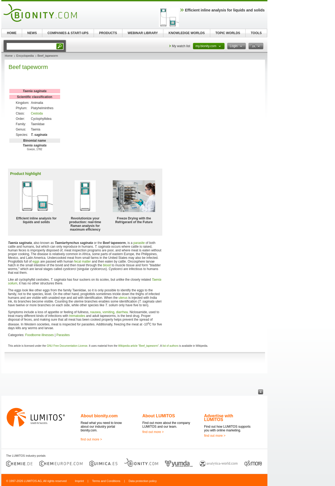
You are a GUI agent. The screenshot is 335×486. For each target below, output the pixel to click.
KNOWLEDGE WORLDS (187, 33)
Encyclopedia (25, 55)
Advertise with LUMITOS (218, 418)
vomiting (108, 312)
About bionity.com (99, 416)
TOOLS (256, 33)
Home (9, 55)
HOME (11, 33)
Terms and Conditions (106, 481)
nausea (95, 312)
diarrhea (122, 312)
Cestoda (37, 113)
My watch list (181, 46)
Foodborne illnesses (39, 335)
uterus (123, 298)
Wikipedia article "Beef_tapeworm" (138, 345)
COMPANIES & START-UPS (67, 33)
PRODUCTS (108, 33)
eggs (35, 261)
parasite (139, 243)
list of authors (170, 345)
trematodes (77, 316)
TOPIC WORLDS (227, 33)
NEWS (32, 33)
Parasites (63, 335)
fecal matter (82, 261)
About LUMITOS (158, 416)
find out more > (91, 439)
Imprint (79, 481)
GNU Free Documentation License (67, 345)
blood (107, 265)
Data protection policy (143, 481)
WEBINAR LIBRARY (143, 33)
